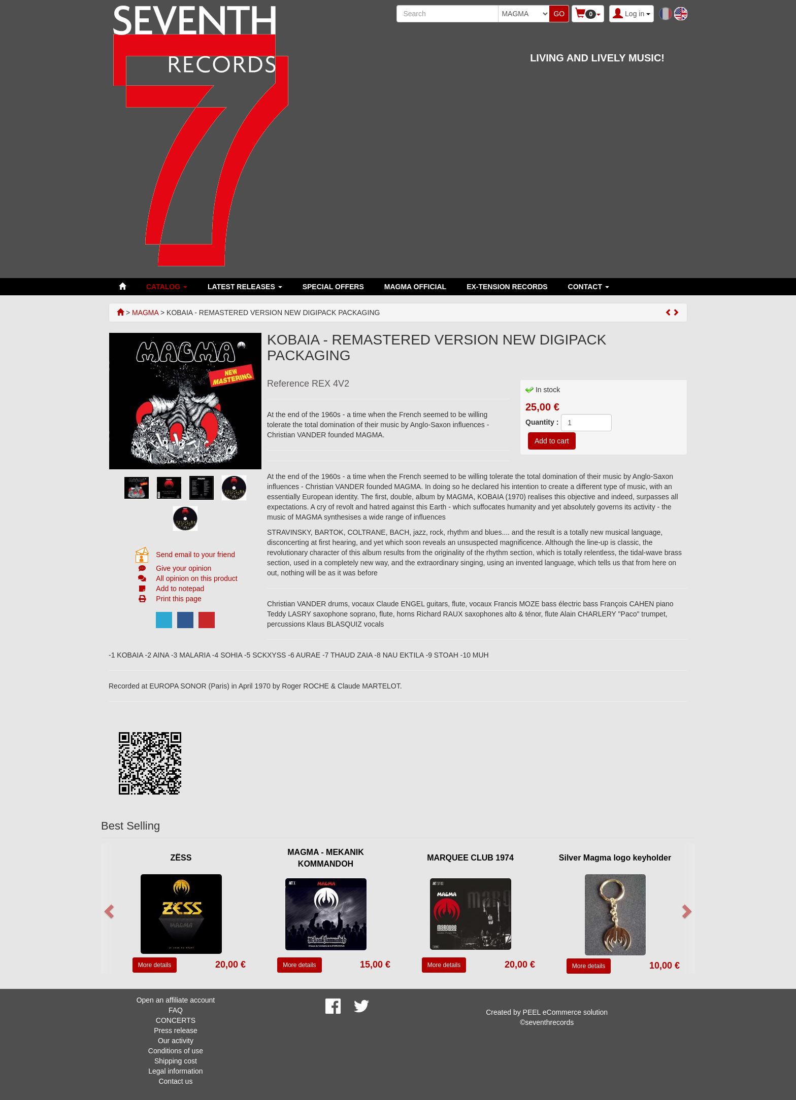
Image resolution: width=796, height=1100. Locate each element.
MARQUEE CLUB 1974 (470, 857)
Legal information (175, 1071)
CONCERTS (175, 1020)
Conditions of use (175, 1051)
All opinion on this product (196, 578)
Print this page (179, 599)
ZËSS (181, 857)
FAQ (176, 1010)
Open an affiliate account (176, 1000)
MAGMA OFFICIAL (415, 287)
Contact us (175, 1081)
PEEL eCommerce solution (565, 1012)
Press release (175, 1030)
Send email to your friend (195, 555)
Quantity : (541, 422)
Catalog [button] (166, 287)
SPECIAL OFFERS (333, 287)
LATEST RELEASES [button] (245, 287)
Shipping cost (175, 1061)
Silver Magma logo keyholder (615, 857)
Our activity (175, 1041)
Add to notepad (180, 589)
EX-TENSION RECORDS (507, 287)
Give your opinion (183, 568)
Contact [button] (588, 287)
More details (154, 965)
